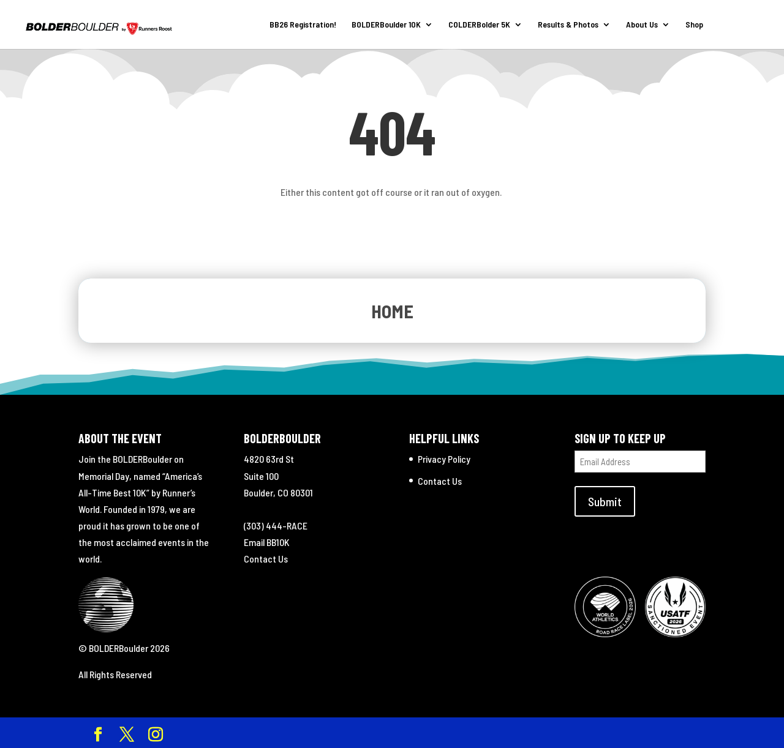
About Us (642, 24)
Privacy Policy (444, 459)
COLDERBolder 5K (479, 24)
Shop (694, 24)
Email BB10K (267, 542)
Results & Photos (568, 24)
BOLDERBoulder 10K (386, 24)
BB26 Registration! (303, 24)
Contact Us (266, 558)
